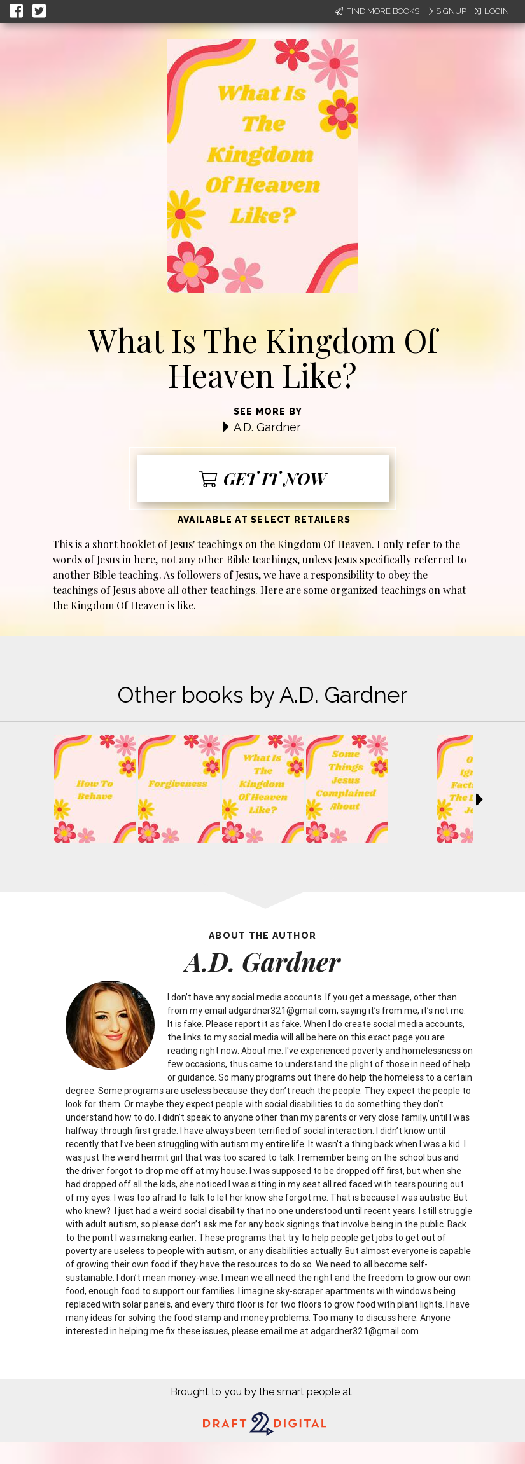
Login (491, 11)
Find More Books (377, 11)
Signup (446, 11)
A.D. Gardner (267, 427)
